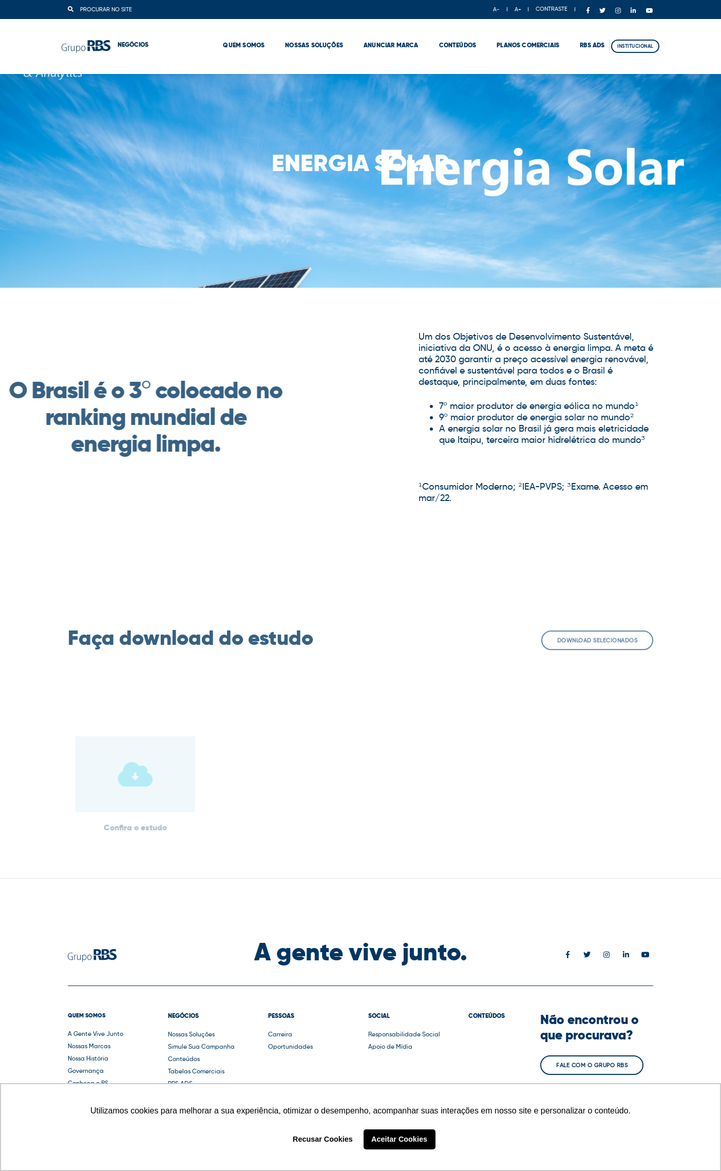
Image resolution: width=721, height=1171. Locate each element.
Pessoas (281, 1016)
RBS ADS (566, 36)
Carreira (280, 1034)
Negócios (183, 1016)
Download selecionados (597, 645)
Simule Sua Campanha (201, 1046)
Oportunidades (290, 1046)
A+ (518, 9)
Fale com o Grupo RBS (592, 1065)
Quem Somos (218, 36)
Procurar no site (100, 9)
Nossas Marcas (89, 1046)
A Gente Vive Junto (95, 1033)
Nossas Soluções (288, 36)
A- (496, 9)
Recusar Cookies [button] (323, 1139)
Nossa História (88, 1058)
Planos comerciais (502, 36)
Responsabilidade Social (404, 1034)
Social (379, 1016)
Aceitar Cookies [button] (399, 1139)
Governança (86, 1070)
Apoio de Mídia (390, 1046)
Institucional (630, 36)
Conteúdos (432, 36)
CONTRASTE (551, 8)
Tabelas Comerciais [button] (196, 1071)
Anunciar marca (365, 36)
